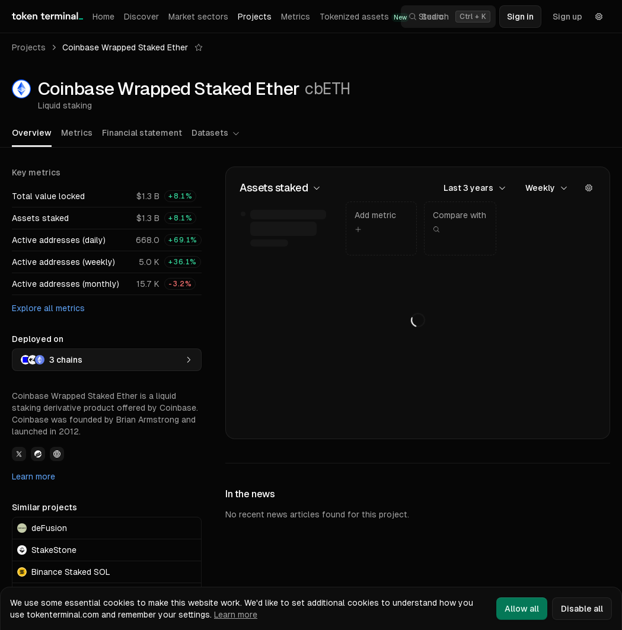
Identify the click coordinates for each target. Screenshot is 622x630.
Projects (255, 16)
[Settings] (599, 16)
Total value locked (48, 196)
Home (103, 16)
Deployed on (37, 339)
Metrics (295, 16)
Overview (32, 132)
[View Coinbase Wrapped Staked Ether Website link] (57, 454)
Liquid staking (65, 105)
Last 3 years (475, 188)
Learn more (33, 476)
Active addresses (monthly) (65, 284)
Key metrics (36, 172)
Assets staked (40, 218)
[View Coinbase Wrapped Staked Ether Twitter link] (19, 454)
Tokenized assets (364, 17)
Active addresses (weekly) (63, 262)
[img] (289, 228)
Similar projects (44, 507)
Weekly (546, 188)
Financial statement (142, 132)
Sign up (567, 16)
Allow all (522, 608)
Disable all (582, 608)
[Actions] (589, 188)
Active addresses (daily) (59, 240)
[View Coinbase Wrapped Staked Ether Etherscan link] (38, 454)
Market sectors (198, 16)
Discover (141, 16)
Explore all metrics (48, 308)
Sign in (520, 16)
